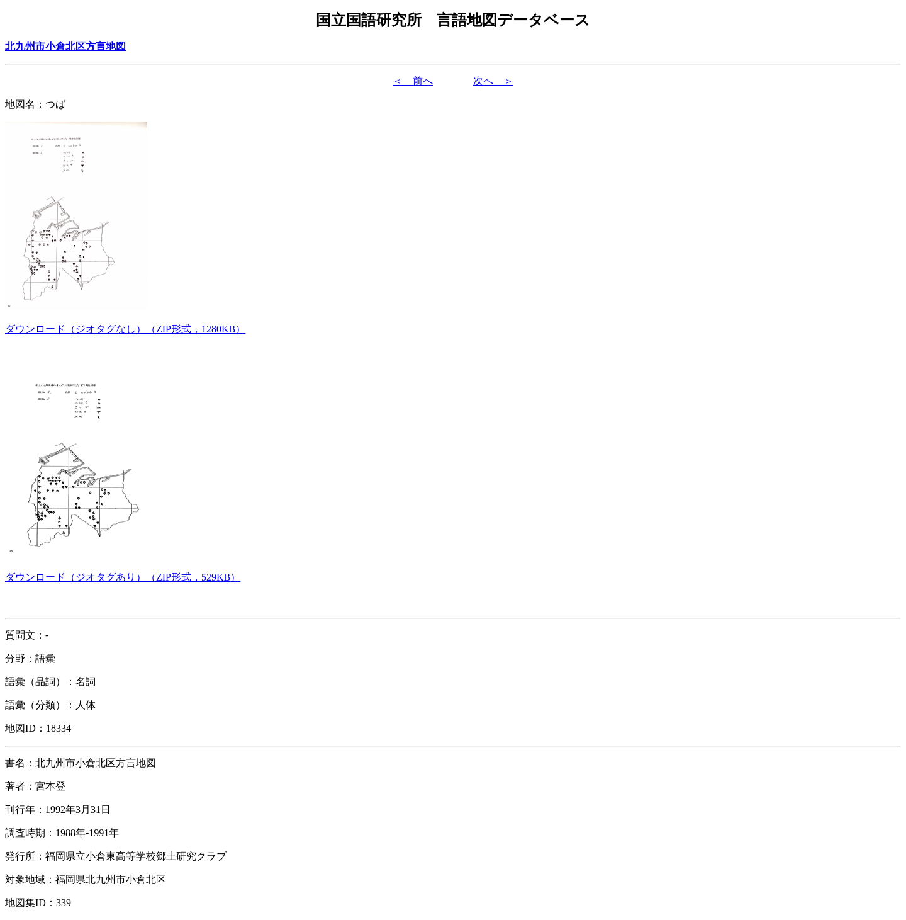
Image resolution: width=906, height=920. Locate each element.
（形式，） (125, 329)
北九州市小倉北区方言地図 (65, 46)
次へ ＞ (493, 81)
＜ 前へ (413, 81)
